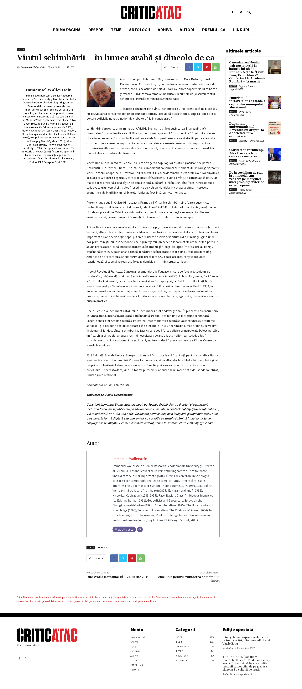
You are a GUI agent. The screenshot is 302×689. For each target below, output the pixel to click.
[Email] (140, 529)
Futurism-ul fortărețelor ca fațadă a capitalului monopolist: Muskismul (247, 102)
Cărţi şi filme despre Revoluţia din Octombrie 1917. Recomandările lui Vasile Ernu (246, 641)
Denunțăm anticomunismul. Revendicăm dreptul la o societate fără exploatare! (246, 130)
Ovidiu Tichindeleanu (249, 161)
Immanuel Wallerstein (33, 67)
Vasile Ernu (228, 648)
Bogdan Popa (245, 86)
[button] (249, 12)
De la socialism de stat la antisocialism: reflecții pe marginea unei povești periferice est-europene (246, 179)
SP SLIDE (102, 547)
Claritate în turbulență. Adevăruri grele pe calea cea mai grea (247, 153)
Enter (21, 49)
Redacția (242, 140)
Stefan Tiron (244, 112)
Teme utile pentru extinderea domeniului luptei (188, 578)
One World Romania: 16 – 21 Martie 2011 (117, 577)
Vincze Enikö (245, 189)
